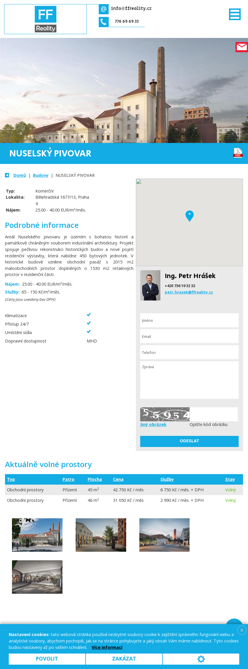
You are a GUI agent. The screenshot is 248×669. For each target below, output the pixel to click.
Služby (167, 479)
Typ (11, 479)
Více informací (107, 647)
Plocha (95, 479)
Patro (68, 479)
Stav (230, 479)
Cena (118, 479)
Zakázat (124, 659)
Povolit (47, 659)
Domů (19, 175)
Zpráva (189, 380)
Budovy (40, 175)
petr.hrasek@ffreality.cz (189, 292)
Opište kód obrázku (209, 424)
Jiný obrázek (153, 424)
